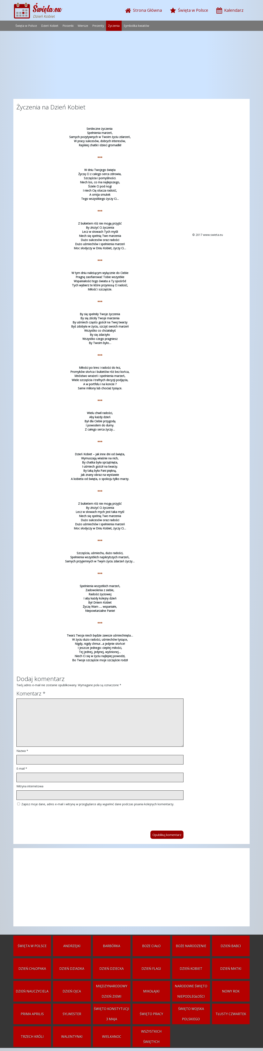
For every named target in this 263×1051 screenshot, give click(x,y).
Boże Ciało (151, 946)
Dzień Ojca (72, 991)
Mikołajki (151, 991)
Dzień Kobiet (49, 26)
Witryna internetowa (29, 786)
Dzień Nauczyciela (32, 991)
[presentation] (47, 816)
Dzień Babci (231, 946)
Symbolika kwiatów (136, 26)
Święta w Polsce (26, 26)
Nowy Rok (231, 991)
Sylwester (72, 1014)
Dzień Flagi (151, 968)
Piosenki (68, 26)
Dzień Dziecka (111, 968)
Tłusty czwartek (231, 1014)
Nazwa (22, 751)
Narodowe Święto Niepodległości (191, 991)
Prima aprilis (32, 1014)
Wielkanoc (111, 1036)
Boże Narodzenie (191, 946)
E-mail (21, 768)
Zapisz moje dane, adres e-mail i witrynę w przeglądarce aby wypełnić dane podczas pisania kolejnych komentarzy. (97, 804)
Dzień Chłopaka (32, 968)
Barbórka (111, 946)
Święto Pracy (151, 1014)
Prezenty (98, 26)
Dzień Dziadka (71, 968)
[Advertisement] (131, 66)
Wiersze (83, 26)
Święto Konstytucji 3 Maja (111, 1014)
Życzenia (114, 26)
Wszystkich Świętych (151, 1036)
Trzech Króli (32, 1036)
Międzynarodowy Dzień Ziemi (111, 991)
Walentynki (72, 1036)
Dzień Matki (230, 968)
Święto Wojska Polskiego (191, 1014)
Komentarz (30, 693)
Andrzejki (72, 946)
